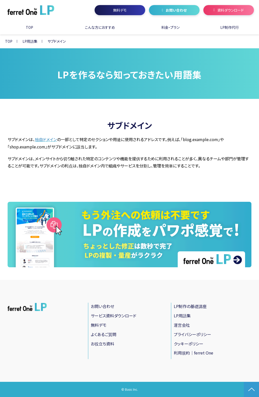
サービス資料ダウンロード (113, 316)
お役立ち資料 (102, 344)
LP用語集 (30, 41)
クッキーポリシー (188, 344)
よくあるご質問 (103, 334)
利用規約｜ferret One (193, 353)
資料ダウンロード (230, 10)
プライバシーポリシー (192, 334)
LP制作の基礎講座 (190, 306)
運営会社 (182, 325)
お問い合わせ (176, 10)
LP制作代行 (229, 27)
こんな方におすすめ (100, 27)
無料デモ (120, 10)
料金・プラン (170, 27)
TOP (29, 27)
